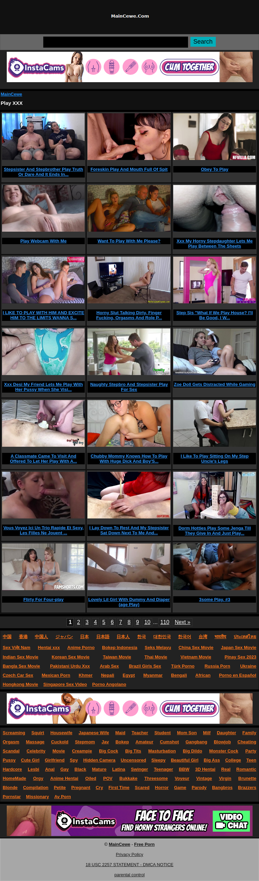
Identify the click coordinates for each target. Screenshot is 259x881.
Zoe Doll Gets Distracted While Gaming (214, 384)
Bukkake (128, 778)
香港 (23, 636)
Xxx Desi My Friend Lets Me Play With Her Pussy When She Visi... (43, 387)
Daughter (226, 732)
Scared (142, 787)
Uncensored (133, 760)
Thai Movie (156, 656)
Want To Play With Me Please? (129, 241)
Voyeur (182, 778)
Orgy (38, 778)
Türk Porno (183, 666)
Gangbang (196, 741)
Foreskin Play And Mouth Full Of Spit (128, 169)
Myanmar (152, 675)
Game (180, 787)
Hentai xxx (49, 647)
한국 (141, 636)
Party (250, 751)
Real (225, 769)
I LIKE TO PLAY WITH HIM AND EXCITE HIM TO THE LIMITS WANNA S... (43, 315)
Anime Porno (81, 647)
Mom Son (187, 732)
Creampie (82, 751)
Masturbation (162, 751)
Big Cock (108, 751)
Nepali (107, 675)
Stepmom (85, 741)
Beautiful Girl (185, 760)
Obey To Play (214, 169)
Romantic (246, 769)
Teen (251, 760)
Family (249, 732)
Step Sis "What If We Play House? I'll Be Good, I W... (214, 315)
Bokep (122, 741)
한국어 (184, 636)
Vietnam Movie (196, 656)
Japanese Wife (94, 732)
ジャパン (64, 636)
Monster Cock (223, 751)
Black (80, 769)
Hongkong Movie (20, 684)
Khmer (86, 675)
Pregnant (80, 787)
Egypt (129, 675)
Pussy (9, 760)
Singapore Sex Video (65, 684)
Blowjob (222, 741)
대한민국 (162, 636)
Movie (58, 751)
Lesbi (33, 769)
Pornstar (12, 796)
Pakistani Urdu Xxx (70, 666)
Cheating (246, 741)
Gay (64, 769)
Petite (60, 787)
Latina (118, 769)
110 (165, 622)
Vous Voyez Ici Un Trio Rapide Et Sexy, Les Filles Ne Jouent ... (43, 530)
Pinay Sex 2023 (240, 656)
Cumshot (169, 741)
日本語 (102, 636)
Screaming (14, 732)
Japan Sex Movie (238, 647)
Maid (120, 732)
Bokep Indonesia (119, 647)
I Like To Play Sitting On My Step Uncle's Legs (215, 459)
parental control (129, 874)
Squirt (37, 732)
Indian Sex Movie (20, 656)
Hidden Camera (99, 760)
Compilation (35, 787)
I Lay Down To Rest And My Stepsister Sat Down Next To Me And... (129, 530)
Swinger (139, 769)
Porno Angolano (109, 684)
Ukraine (248, 666)
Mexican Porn (56, 675)
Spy (74, 760)
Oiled (90, 778)
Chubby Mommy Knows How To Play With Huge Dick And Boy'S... (129, 459)
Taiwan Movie (117, 656)
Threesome (156, 778)
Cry (99, 787)
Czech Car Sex (18, 675)
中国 (7, 636)
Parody (199, 787)
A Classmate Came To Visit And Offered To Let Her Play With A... (43, 459)
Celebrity (36, 751)
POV (107, 778)
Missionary (37, 796)
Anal (49, 769)
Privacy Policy (129, 854)
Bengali (179, 675)
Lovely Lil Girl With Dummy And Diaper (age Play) (129, 602)
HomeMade (14, 778)
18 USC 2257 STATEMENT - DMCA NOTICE (129, 864)
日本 (84, 636)
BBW (184, 769)
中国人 (41, 636)
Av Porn (62, 796)
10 (148, 622)
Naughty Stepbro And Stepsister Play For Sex (129, 387)
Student (162, 732)
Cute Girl (30, 760)
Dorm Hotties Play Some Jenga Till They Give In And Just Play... (214, 531)
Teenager (163, 769)
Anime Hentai (64, 778)
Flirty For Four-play (43, 599)
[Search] (115, 42)
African (203, 675)
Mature (99, 769)
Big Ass (212, 760)
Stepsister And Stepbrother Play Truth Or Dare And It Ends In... (43, 172)
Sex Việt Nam (16, 647)
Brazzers (247, 787)
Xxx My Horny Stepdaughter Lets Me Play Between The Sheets (215, 243)
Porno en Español (237, 675)
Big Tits (133, 751)
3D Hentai (205, 769)
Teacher (140, 732)
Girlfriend (55, 760)
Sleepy (158, 760)
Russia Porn (217, 666)
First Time (118, 787)
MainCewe (11, 94)
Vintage (204, 778)
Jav (105, 741)
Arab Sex (109, 666)
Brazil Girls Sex (145, 666)
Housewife (61, 732)
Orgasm (11, 741)
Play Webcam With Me (43, 241)
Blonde (10, 787)
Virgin (225, 778)
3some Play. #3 (214, 599)
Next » (182, 622)
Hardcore (12, 769)
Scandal (11, 751)
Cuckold (59, 741)
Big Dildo (192, 751)
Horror (162, 787)
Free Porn (144, 844)
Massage (35, 741)
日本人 (123, 636)
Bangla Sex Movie (21, 666)
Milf (206, 732)
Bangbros (222, 787)
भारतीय (220, 636)
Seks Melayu (158, 647)
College (233, 760)
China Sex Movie (196, 647)
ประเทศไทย (245, 636)
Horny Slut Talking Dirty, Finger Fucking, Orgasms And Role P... (129, 315)
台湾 (203, 636)
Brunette (247, 778)
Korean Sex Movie (70, 656)
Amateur (144, 741)
